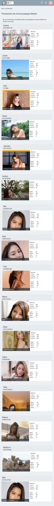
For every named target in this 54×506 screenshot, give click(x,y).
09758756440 (6, 178)
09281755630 (6, 299)
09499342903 (6, 239)
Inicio (3, 8)
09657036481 (7, 450)
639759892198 (7, 28)
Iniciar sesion (46, 3)
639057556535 (7, 389)
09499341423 (6, 420)
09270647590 (6, 480)
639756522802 (6, 118)
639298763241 (7, 209)
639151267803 (7, 329)
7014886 (5, 88)
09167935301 (7, 148)
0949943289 (6, 359)
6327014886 (6, 58)
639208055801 (7, 269)
